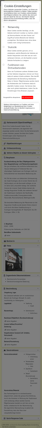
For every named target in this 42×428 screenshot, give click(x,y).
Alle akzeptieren (27, 97)
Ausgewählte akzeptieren (11, 97)
